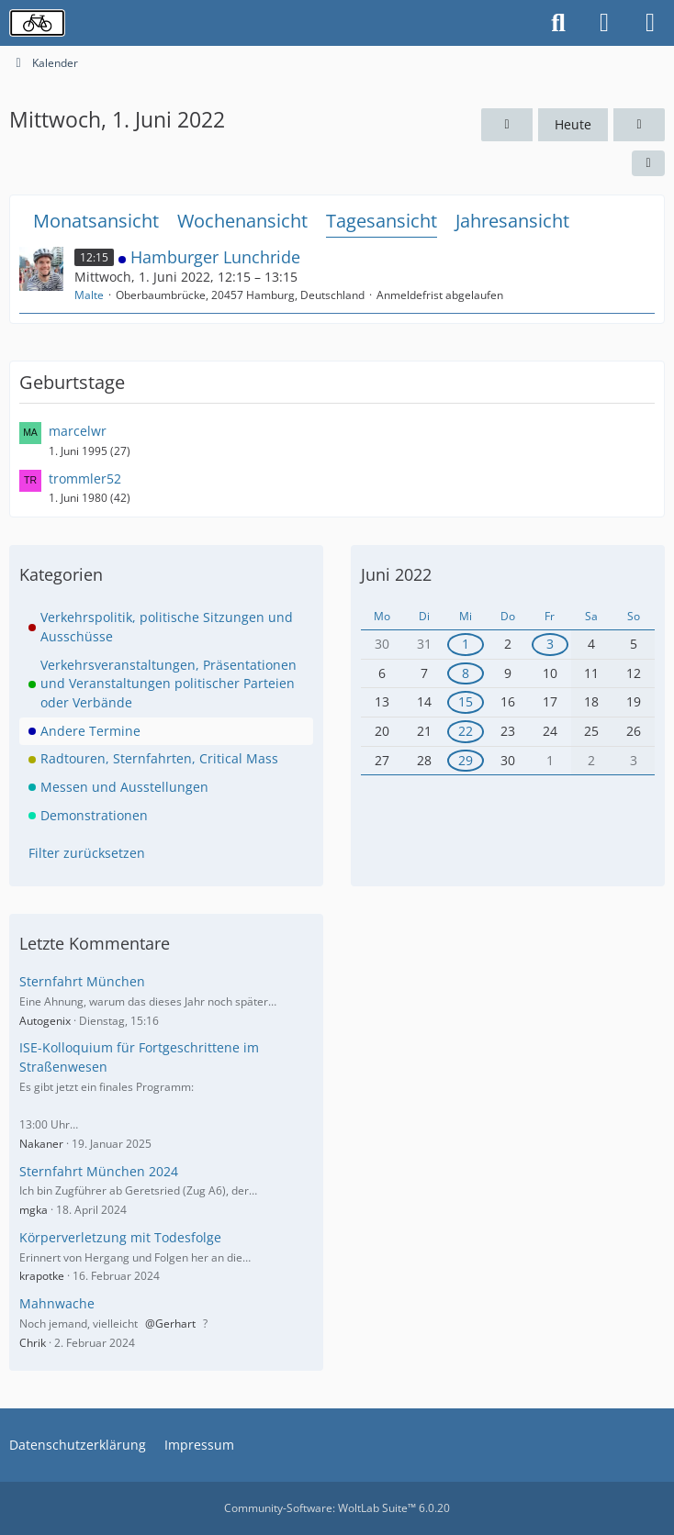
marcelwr (78, 430)
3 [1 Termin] (550, 643)
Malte (89, 295)
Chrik (32, 1343)
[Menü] (650, 23)
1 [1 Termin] (465, 643)
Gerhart (175, 1323)
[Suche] (558, 23)
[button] (648, 163)
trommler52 (85, 478)
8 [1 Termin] (465, 673)
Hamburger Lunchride (215, 257)
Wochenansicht (242, 220)
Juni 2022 (396, 574)
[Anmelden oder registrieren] (604, 23)
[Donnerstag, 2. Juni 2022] (639, 125)
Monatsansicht (96, 220)
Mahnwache (57, 1303)
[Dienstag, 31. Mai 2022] (507, 125)
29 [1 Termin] (465, 760)
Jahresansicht (512, 220)
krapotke (41, 1276)
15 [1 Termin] (465, 701)
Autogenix (45, 1021)
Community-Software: (337, 1508)
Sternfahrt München (82, 981)
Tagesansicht (381, 220)
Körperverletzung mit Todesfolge (120, 1237)
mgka (33, 1210)
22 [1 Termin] (465, 731)
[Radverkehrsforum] (37, 23)
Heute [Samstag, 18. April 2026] (573, 124)
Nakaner (41, 1143)
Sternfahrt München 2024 (98, 1171)
